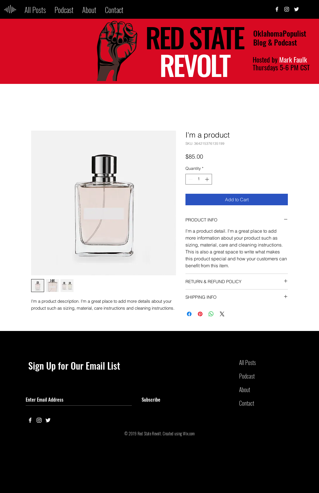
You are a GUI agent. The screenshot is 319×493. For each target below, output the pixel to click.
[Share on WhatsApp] (211, 314)
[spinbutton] (199, 179)
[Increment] (207, 179)
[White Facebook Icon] (30, 420)
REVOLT (195, 64)
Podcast (247, 376)
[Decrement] (190, 179)
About (244, 389)
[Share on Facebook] (189, 314)
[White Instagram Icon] (287, 9)
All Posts (247, 362)
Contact (246, 403)
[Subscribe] (151, 400)
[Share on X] (222, 314)
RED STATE (194, 37)
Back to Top (9, 471)
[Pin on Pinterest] (200, 314)
